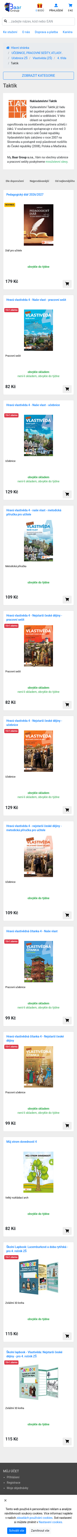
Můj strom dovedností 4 (21, 1141)
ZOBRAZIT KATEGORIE (38, 76)
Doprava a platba (46, 32)
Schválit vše (16, 1530)
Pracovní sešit (13, 355)
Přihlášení (13, 1477)
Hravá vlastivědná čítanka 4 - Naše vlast (31, 931)
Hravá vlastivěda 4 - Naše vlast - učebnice (33, 405)
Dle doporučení (15, 181)
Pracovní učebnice (15, 987)
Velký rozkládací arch (16, 1197)
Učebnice (10, 461)
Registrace (13, 1482)
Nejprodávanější (39, 181)
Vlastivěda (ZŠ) (42, 58)
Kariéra (67, 32)
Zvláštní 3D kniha (14, 1303)
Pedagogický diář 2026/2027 (25, 194)
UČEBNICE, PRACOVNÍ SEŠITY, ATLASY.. (37, 53)
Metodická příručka (15, 566)
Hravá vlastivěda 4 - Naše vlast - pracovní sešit (36, 299)
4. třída (61, 58)
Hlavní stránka (17, 47)
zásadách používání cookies (35, 1517)
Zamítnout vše (40, 1530)
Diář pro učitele (13, 250)
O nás (26, 32)
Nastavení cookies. (51, 1522)
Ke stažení (10, 32)
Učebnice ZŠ (19, 58)
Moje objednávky (17, 1488)
